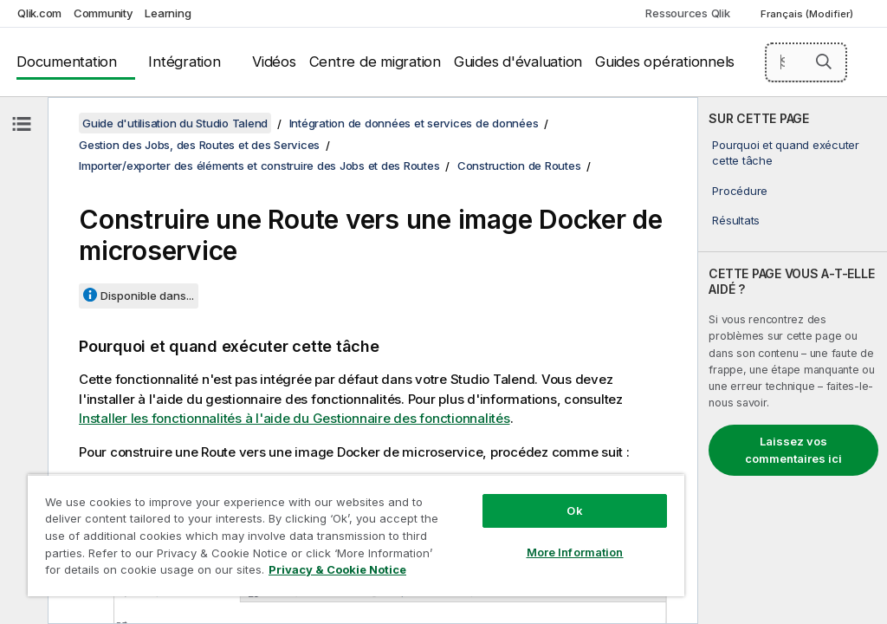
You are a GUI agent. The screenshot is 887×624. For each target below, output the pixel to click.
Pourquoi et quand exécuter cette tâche (785, 152)
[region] (356, 535)
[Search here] (806, 62)
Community (103, 13)
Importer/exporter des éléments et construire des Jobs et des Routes (259, 165)
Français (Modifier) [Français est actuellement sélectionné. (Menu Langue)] (808, 14)
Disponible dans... (147, 295)
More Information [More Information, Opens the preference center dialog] (575, 552)
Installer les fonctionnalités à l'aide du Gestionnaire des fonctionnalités (294, 418)
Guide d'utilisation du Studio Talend (175, 123)
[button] (824, 61)
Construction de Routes (519, 165)
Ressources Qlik (687, 13)
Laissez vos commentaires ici (793, 449)
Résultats (736, 220)
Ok (574, 510)
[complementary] (792, 360)
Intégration (184, 61)
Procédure (739, 191)
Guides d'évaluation (518, 61)
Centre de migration (375, 61)
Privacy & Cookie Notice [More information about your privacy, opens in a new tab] (337, 569)
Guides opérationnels (665, 61)
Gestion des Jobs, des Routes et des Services (199, 145)
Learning (168, 13)
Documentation (66, 61)
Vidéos (274, 61)
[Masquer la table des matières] (22, 124)
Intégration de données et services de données (414, 123)
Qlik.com (39, 13)
